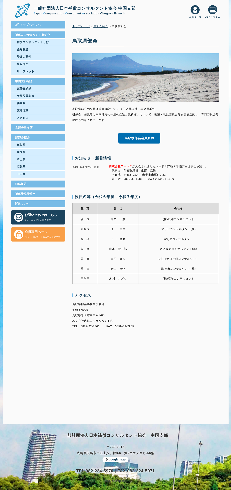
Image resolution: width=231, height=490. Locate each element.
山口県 (21, 174)
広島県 (21, 166)
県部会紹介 (22, 137)
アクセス (22, 117)
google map (115, 459)
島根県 (21, 152)
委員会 (21, 103)
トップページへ (28, 24)
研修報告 (21, 183)
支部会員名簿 (24, 127)
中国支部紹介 (24, 81)
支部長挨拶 (24, 88)
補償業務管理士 (25, 193)
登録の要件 (24, 56)
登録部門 (22, 64)
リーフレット (25, 71)
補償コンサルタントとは (33, 42)
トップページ (81, 26)
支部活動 (22, 110)
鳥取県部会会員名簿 (139, 138)
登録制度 (22, 49)
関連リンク (22, 203)
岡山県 (21, 159)
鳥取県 (21, 144)
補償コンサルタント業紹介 (32, 34)
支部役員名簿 (25, 95)
